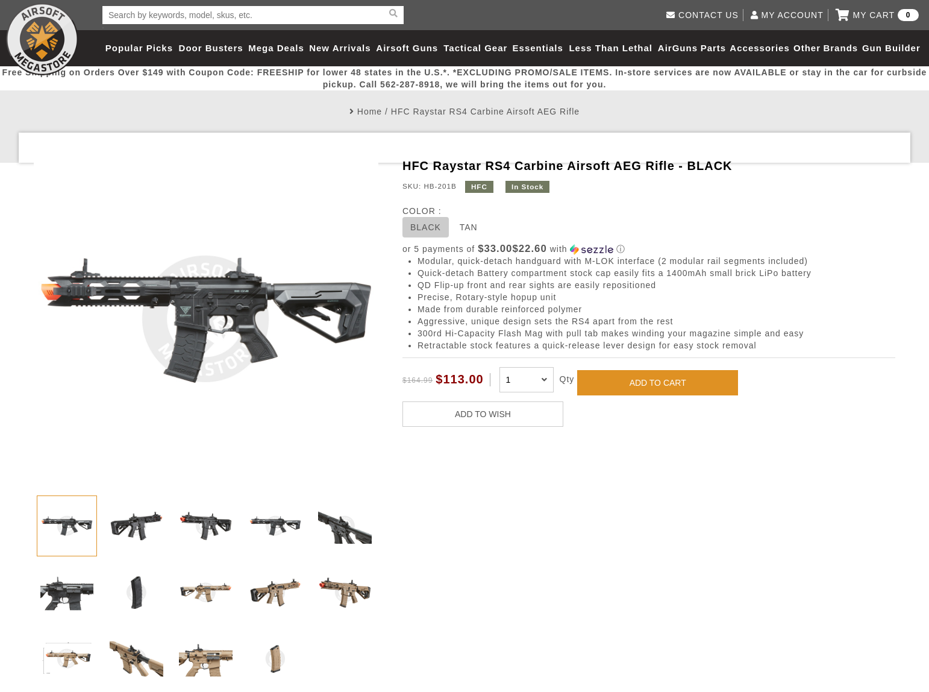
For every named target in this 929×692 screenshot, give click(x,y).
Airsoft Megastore (42, 39)
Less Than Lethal (610, 48)
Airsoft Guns (407, 48)
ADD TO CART (658, 383)
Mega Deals (276, 48)
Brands (840, 48)
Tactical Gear (475, 48)
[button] (648, 249)
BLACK (425, 227)
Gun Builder (891, 48)
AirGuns (678, 48)
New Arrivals (340, 48)
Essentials (538, 48)
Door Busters (211, 48)
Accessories (759, 48)
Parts (714, 48)
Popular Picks (139, 48)
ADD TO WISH (483, 414)
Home (369, 111)
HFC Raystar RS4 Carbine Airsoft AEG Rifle (485, 111)
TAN (469, 227)
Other (807, 48)
